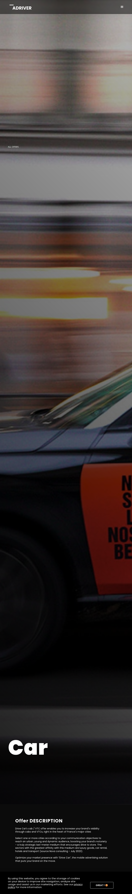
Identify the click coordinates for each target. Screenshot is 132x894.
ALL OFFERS (13, 147)
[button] (122, 7)
